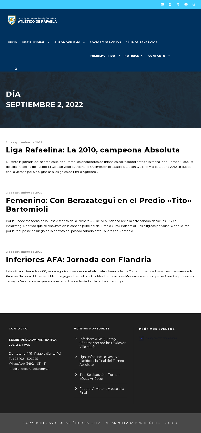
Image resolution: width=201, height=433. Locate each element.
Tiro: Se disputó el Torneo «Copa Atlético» (99, 377)
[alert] (165, 338)
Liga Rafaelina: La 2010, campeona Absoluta (93, 149)
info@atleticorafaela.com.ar (29, 369)
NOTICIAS (131, 55)
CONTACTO (156, 55)
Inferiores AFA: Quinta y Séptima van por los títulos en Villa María (102, 343)
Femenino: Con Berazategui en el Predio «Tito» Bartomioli (99, 204)
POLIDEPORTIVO (102, 55)
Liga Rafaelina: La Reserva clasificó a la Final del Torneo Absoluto (101, 361)
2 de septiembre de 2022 (24, 142)
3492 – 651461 (36, 363)
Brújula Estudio (160, 423)
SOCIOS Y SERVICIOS (105, 42)
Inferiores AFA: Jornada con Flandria (78, 259)
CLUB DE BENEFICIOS (141, 42)
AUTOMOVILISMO (67, 42)
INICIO (12, 42)
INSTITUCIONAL (33, 42)
